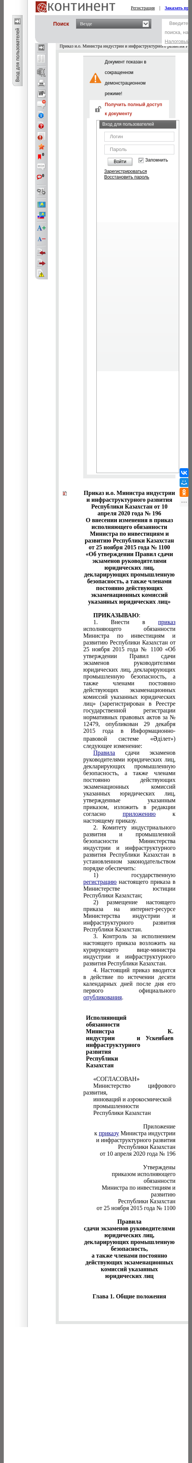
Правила (104, 752)
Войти (120, 161)
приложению (139, 814)
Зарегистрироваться (125, 171)
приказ (166, 622)
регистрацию (100, 882)
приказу (109, 1133)
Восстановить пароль (126, 177)
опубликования (102, 997)
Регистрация (143, 8)
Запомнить (156, 160)
